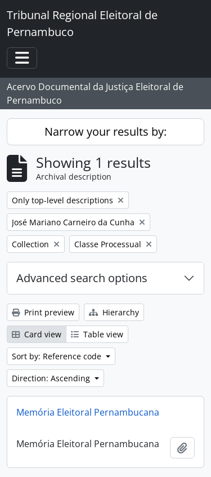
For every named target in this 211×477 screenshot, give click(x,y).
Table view (97, 334)
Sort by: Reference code (58, 356)
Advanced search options (81, 278)
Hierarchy (114, 312)
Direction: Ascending (52, 378)
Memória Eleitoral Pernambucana (87, 412)
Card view (36, 334)
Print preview (43, 312)
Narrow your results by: (105, 131)
